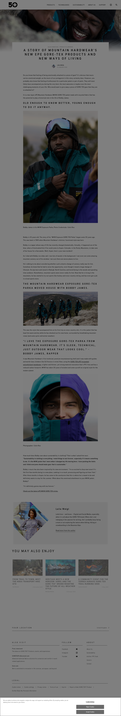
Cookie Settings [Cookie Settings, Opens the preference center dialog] (90, 702)
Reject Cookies (90, 707)
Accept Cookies (90, 712)
